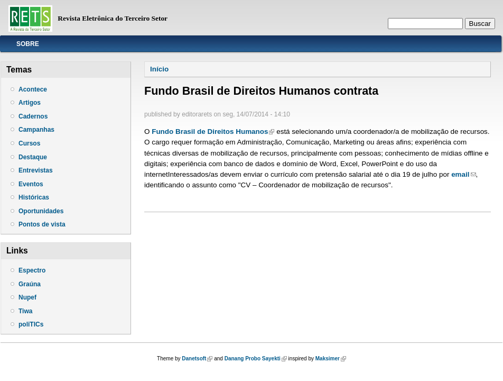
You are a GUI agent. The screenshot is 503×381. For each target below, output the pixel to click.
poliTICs (30, 324)
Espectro (31, 270)
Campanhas (36, 129)
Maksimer (330, 358)
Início (159, 69)
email (463, 174)
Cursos (29, 143)
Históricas (33, 197)
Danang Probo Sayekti (256, 358)
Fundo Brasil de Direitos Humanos (213, 131)
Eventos (30, 184)
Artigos (29, 102)
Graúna (29, 284)
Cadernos (33, 116)
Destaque (32, 157)
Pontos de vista (42, 224)
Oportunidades (40, 211)
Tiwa (25, 311)
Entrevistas (35, 170)
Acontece (32, 89)
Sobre (27, 44)
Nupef (27, 297)
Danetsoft (197, 358)
